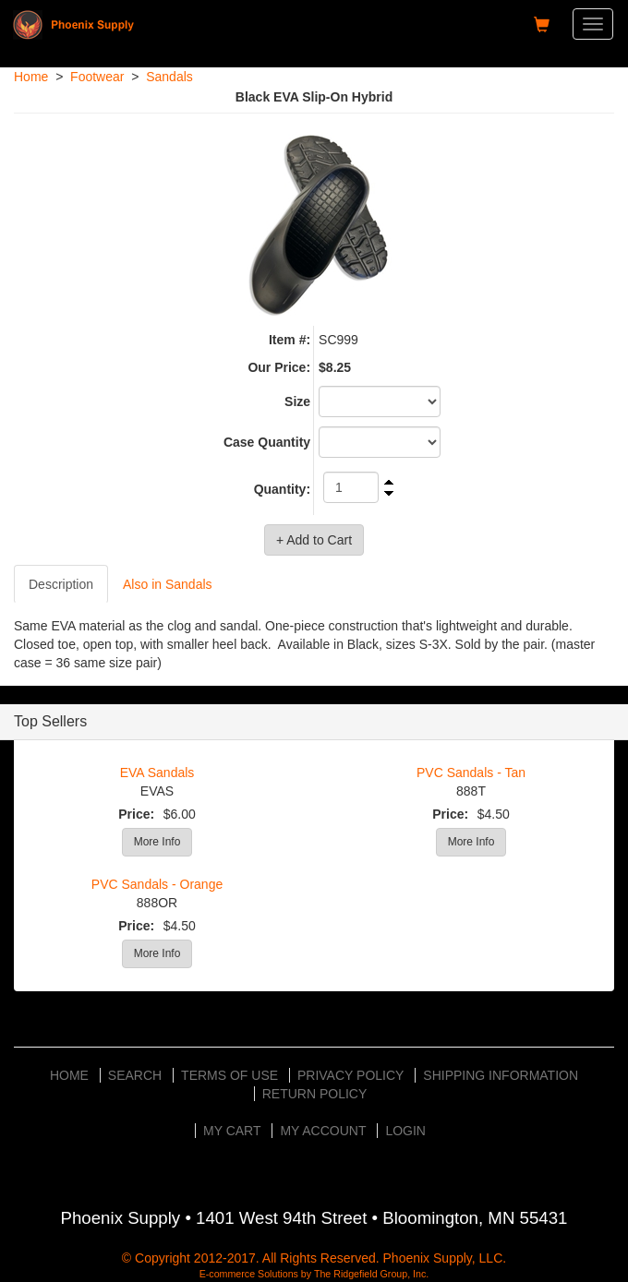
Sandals (169, 76)
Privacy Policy (350, 1075)
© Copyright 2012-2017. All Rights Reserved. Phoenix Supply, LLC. (314, 1258)
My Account (323, 1130)
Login (405, 1130)
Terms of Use (229, 1075)
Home (31, 76)
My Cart (232, 1130)
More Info (157, 841)
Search (135, 1075)
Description (61, 584)
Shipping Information (500, 1075)
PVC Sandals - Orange (157, 884)
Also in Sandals (167, 584)
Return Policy (315, 1093)
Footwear (97, 76)
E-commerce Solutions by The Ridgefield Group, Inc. (314, 1273)
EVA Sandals (157, 772)
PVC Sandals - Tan (471, 772)
